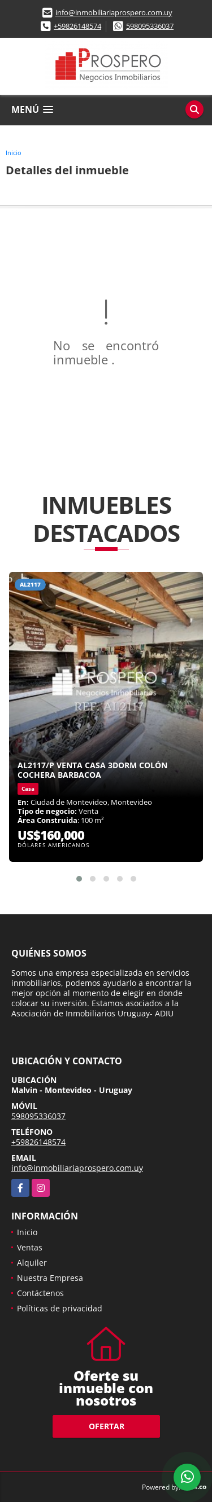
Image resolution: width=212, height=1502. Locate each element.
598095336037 (150, 26)
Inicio (13, 152)
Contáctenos (40, 1293)
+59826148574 (77, 26)
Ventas (29, 1247)
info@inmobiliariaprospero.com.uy (113, 12)
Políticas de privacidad (59, 1308)
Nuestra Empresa (50, 1277)
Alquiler (32, 1262)
